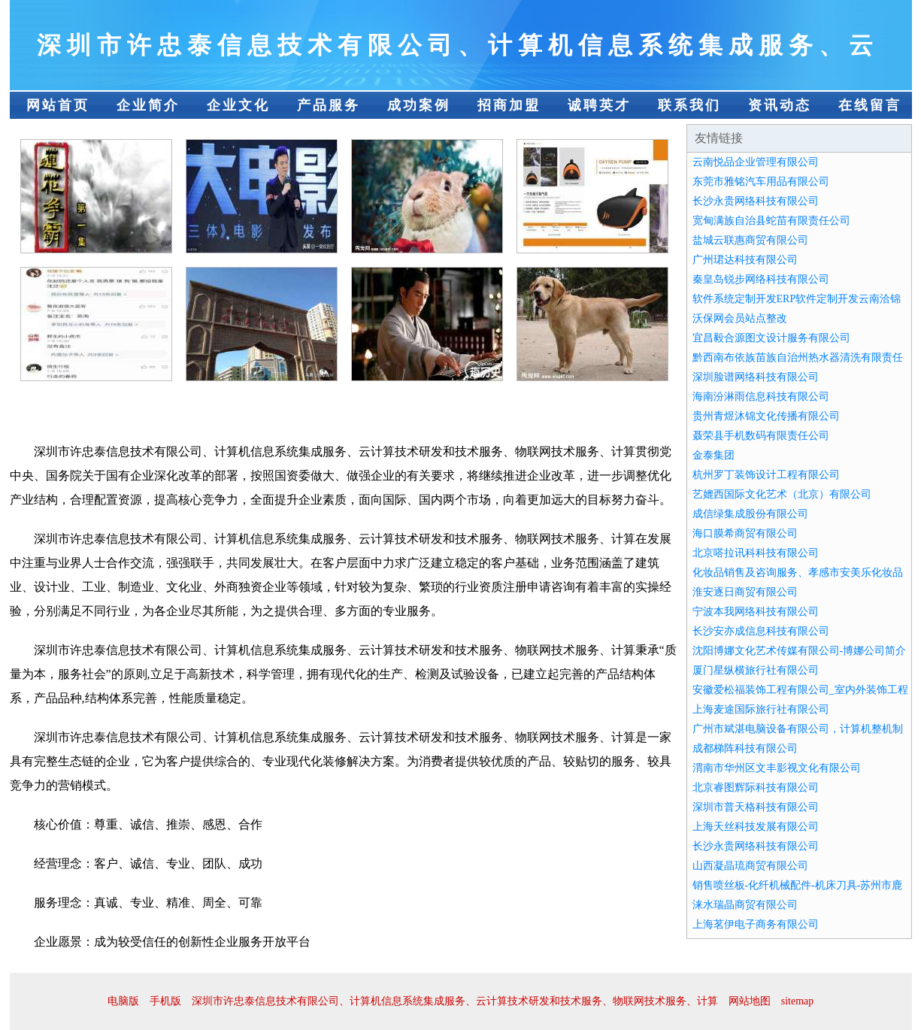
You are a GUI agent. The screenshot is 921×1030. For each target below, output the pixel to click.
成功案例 (418, 105)
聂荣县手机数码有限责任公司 (760, 435)
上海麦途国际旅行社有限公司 (760, 709)
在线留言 (869, 105)
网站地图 (750, 1001)
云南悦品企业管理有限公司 (755, 162)
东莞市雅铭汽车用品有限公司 (760, 181)
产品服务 (328, 105)
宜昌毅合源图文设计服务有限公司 (771, 338)
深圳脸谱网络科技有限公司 (755, 377)
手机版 (165, 1001)
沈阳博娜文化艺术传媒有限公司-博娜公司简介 (799, 650)
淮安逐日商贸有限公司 (745, 592)
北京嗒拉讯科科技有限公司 (755, 553)
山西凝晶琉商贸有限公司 (750, 865)
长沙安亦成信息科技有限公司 (760, 631)
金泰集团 (713, 455)
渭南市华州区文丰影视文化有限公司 (776, 768)
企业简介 (148, 105)
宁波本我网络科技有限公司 (755, 611)
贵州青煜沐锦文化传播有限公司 (766, 416)
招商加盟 (509, 105)
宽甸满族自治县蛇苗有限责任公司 (771, 220)
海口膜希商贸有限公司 (745, 533)
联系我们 (689, 105)
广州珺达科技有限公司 (745, 259)
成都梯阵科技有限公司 (745, 748)
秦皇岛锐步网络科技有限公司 (760, 279)
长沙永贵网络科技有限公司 (755, 201)
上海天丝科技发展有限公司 (755, 826)
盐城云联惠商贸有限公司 (750, 240)
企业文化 (238, 105)
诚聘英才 (599, 105)
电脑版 (123, 1001)
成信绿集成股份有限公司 (750, 514)
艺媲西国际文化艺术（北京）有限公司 (781, 494)
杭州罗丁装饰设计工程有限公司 (766, 474)
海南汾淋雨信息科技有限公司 (760, 396)
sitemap (797, 1001)
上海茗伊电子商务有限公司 (755, 924)
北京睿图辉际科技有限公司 (755, 787)
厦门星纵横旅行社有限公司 (755, 670)
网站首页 (57, 105)
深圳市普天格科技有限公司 (755, 807)
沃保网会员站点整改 (739, 318)
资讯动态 (779, 105)
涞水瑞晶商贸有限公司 (745, 904)
